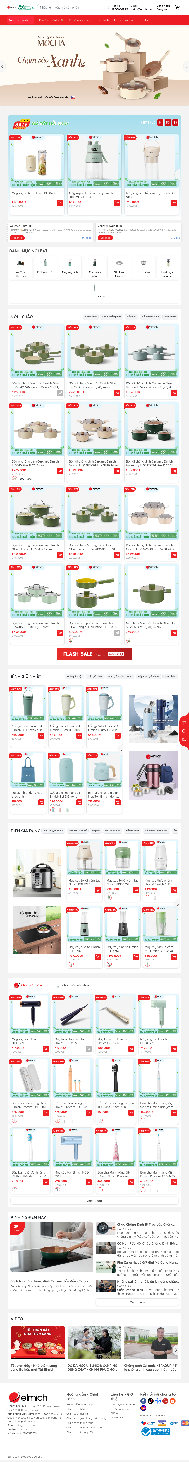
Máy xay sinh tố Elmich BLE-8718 (84, 948)
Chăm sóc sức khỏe (72, 985)
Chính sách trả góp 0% (79, 1432)
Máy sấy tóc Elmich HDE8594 (25, 1041)
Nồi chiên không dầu (156, 830)
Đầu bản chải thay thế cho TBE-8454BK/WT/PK (115, 1105)
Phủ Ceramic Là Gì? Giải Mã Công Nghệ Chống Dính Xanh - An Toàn (147, 1262)
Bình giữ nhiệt (74, 676)
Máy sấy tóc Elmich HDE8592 (153, 1041)
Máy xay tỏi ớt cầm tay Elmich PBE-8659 (122, 882)
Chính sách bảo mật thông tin (84, 1427)
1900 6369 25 (25, 1429)
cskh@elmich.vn (25, 1425)
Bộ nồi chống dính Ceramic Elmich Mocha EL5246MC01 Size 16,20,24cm (150, 547)
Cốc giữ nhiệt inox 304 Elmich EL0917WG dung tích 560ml (28, 728)
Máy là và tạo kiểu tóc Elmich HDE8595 (70, 1041)
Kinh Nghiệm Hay (28, 1217)
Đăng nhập (163, 5)
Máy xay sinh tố (78, 830)
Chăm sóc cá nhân (30, 985)
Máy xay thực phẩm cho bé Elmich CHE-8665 (158, 882)
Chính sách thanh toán (79, 1422)
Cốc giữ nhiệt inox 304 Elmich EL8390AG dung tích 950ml (66, 728)
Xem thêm (170, 316)
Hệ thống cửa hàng (125, 19)
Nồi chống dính (150, 316)
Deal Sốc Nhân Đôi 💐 (51, 19)
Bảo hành (103, 19)
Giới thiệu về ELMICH (123, 1404)
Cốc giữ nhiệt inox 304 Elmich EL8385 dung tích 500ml (65, 794)
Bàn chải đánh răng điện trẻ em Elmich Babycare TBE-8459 (157, 1105)
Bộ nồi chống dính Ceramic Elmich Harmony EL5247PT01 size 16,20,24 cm (149, 463)
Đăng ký (162, 9)
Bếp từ (96, 830)
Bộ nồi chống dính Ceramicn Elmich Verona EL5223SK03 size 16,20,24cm (150, 385)
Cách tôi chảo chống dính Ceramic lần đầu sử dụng (49, 1281)
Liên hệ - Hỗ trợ (120, 1417)
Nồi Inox (131, 316)
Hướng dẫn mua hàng (79, 1404)
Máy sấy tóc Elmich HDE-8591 (72, 1174)
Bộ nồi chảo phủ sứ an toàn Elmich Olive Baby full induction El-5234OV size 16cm (93, 625)
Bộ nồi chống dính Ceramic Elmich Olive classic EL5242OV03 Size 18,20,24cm (35, 547)
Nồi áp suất (132, 830)
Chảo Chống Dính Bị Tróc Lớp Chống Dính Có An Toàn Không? (145, 1224)
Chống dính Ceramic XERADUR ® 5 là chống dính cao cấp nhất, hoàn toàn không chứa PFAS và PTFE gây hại (150, 1367)
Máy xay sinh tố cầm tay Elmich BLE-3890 (159, 948)
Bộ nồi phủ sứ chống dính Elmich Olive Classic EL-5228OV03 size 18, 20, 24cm (92, 547)
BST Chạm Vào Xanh (80, 19)
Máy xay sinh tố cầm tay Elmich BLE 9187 (151, 195)
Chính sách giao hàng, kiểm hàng (86, 1418)
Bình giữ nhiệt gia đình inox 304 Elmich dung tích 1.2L (103, 794)
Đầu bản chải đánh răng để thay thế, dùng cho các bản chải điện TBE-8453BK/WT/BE (30, 1174)
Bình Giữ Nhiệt (26, 676)
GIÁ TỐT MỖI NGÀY (40, 123)
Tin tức (146, 19)
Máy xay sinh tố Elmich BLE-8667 (122, 948)
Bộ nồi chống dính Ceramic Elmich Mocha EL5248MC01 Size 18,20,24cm (93, 463)
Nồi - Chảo (22, 316)
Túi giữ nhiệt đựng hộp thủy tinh (27, 794)
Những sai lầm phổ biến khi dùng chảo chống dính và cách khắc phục (147, 1281)
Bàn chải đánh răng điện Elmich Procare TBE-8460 (72, 1105)
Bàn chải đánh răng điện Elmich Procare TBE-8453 (157, 1174)
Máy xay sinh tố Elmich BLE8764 (34, 193)
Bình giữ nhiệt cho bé (120, 676)
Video (17, 1318)
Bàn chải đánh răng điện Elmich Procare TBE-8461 (29, 1105)
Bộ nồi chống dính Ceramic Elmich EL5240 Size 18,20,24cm (35, 463)
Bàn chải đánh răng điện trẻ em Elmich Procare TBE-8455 (114, 1174)
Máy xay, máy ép (53, 830)
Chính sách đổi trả (77, 1413)
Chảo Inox (91, 316)
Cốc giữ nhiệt (95, 676)
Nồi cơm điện (112, 830)
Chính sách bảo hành (79, 1409)
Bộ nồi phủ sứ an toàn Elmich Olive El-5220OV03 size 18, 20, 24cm (93, 385)
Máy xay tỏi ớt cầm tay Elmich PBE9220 (84, 882)
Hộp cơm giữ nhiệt (148, 676)
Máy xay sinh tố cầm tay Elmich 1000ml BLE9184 (91, 195)
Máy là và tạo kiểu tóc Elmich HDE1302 (112, 1041)
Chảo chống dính (111, 316)
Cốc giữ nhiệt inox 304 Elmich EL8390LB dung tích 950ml (103, 728)
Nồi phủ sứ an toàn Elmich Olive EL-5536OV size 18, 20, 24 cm (150, 625)
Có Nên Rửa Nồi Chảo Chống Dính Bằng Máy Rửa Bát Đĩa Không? (147, 1243)
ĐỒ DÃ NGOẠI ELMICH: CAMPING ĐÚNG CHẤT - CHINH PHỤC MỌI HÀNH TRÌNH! (92, 1367)
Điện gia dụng (25, 830)
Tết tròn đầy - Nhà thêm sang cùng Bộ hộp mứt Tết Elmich (34, 1367)
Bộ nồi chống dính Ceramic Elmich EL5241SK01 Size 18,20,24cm (35, 625)
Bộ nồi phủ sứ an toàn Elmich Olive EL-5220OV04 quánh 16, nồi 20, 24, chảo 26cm (36, 385)
